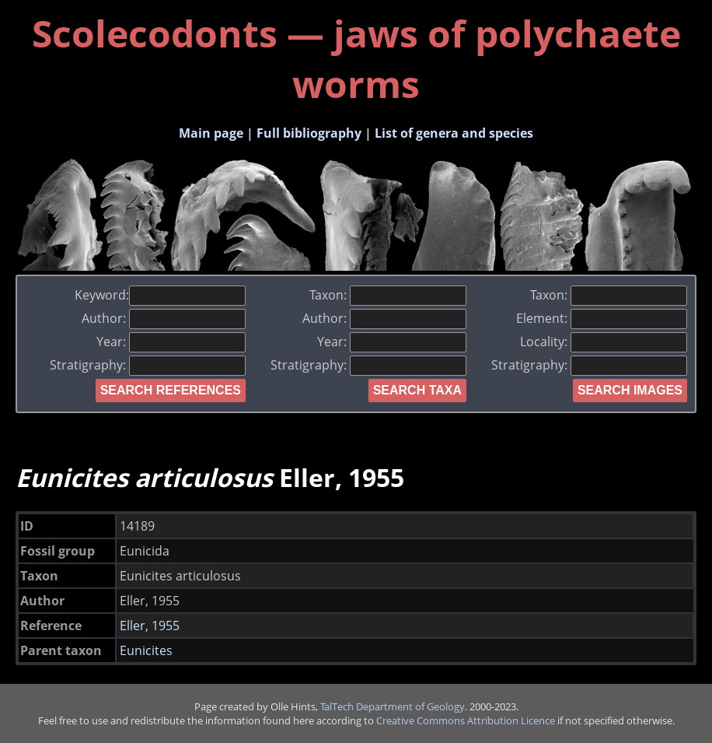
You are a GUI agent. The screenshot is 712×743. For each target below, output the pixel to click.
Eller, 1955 (150, 625)
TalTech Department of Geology (392, 706)
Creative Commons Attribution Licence (465, 720)
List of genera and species (454, 133)
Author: (164, 318)
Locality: (603, 341)
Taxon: (387, 294)
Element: (601, 318)
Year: (171, 341)
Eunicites (146, 650)
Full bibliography (309, 133)
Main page (211, 133)
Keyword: (160, 294)
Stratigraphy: (148, 364)
